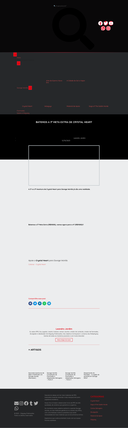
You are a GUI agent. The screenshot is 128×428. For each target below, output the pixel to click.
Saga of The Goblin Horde (98, 106)
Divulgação (94, 412)
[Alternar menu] (15, 55)
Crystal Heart (27, 106)
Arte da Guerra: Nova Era (54, 82)
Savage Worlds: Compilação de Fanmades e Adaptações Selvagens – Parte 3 (73, 376)
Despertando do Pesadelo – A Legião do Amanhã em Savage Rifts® (91, 375)
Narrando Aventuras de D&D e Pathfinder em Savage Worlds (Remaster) (36, 375)
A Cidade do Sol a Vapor (76, 81)
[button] (30, 303)
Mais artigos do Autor (64, 340)
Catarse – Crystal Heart (37, 264)
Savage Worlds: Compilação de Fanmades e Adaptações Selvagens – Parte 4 (54, 376)
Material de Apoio (73, 106)
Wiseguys (48, 106)
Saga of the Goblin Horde (98, 405)
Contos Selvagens (96, 408)
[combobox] (73, 6)
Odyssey (93, 420)
